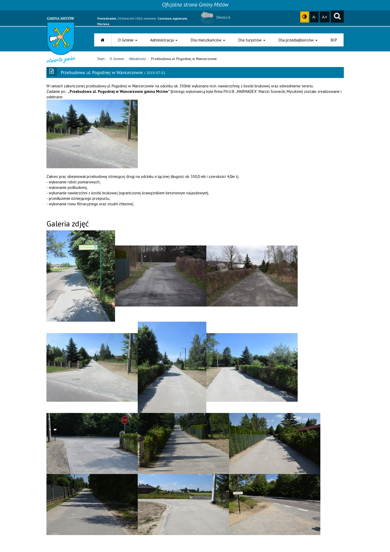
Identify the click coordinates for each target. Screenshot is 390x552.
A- (314, 17)
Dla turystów (251, 40)
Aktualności (137, 60)
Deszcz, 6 (214, 17)
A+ (324, 17)
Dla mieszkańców (207, 40)
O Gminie (127, 40)
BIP (334, 40)
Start (101, 60)
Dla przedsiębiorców (297, 40)
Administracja (163, 40)
